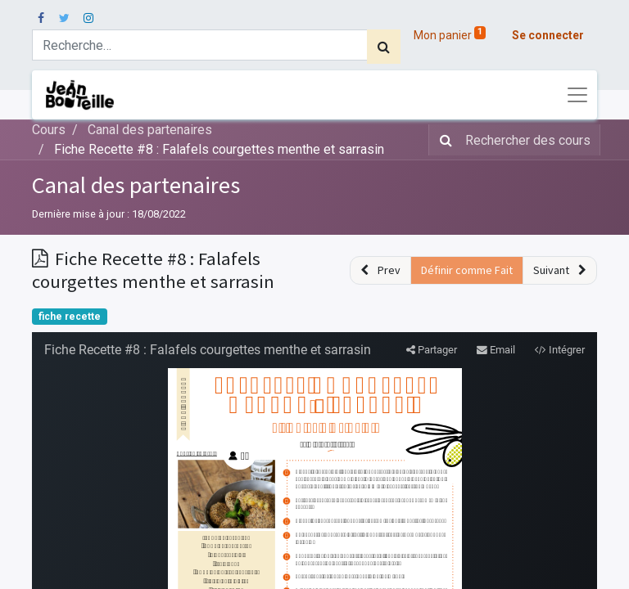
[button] (380, 270)
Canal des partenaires (136, 185)
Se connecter (548, 35)
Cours (49, 129)
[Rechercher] (383, 46)
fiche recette (69, 316)
